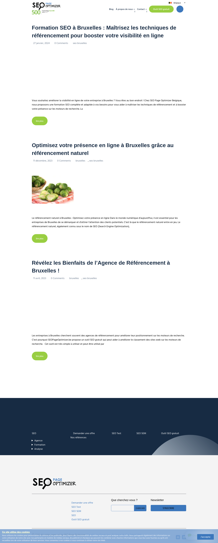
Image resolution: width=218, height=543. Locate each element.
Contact (141, 9)
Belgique (177, 2)
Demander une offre (84, 433)
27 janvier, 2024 (41, 43)
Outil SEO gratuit (161, 9)
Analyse (38, 448)
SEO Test (116, 433)
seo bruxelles (80, 43)
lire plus (40, 120)
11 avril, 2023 (40, 278)
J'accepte (205, 537)
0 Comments (61, 43)
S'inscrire (168, 508)
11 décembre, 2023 (43, 160)
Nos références (78, 437)
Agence (38, 440)
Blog (111, 9)
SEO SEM (141, 433)
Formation (39, 444)
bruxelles (80, 160)
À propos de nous (124, 9)
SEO (34, 433)
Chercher (140, 507)
